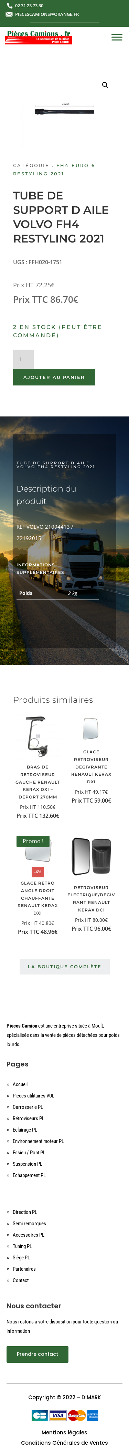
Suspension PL (27, 1164)
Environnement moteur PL (38, 1141)
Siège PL (21, 1258)
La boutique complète (64, 966)
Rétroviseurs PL (28, 1118)
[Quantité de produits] (23, 359)
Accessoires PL (28, 1235)
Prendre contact (37, 1354)
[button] (105, 85)
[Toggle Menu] (116, 37)
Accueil (20, 1084)
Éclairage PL (25, 1130)
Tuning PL (22, 1246)
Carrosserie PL (28, 1107)
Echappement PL (29, 1175)
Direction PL (25, 1212)
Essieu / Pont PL (29, 1152)
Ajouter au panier (54, 377)
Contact (21, 1280)
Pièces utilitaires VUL (33, 1096)
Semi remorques (29, 1223)
